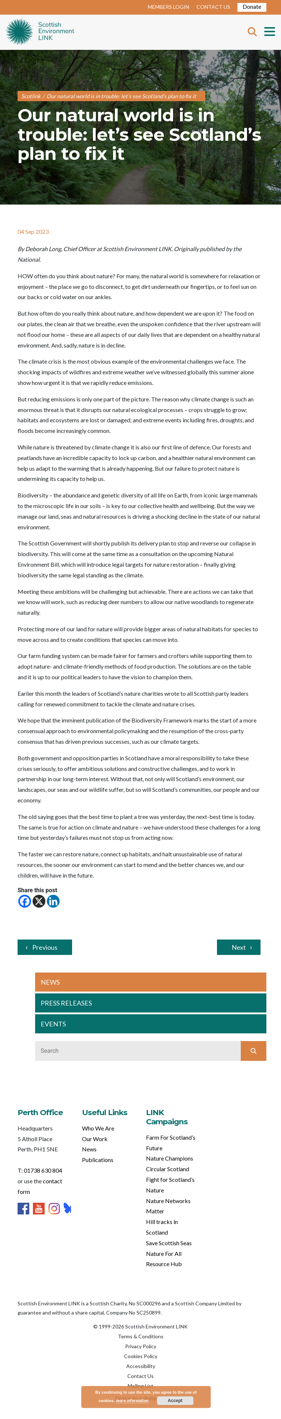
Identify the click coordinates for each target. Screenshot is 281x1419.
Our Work (95, 1138)
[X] (39, 901)
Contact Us (140, 1376)
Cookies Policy (140, 1356)
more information (132, 1400)
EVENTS (53, 1024)
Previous (44, 947)
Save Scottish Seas (169, 1242)
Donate (252, 6)
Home (40, 32)
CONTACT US (213, 7)
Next (239, 947)
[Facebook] (24, 901)
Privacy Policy (140, 1346)
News (89, 1149)
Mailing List (140, 1386)
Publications (97, 1159)
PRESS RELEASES (66, 1003)
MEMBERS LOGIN (168, 7)
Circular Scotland (167, 1168)
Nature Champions (169, 1158)
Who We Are (98, 1128)
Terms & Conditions (141, 1336)
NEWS (50, 982)
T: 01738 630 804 (40, 1170)
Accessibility (140, 1366)
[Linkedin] (53, 901)
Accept (175, 1400)
